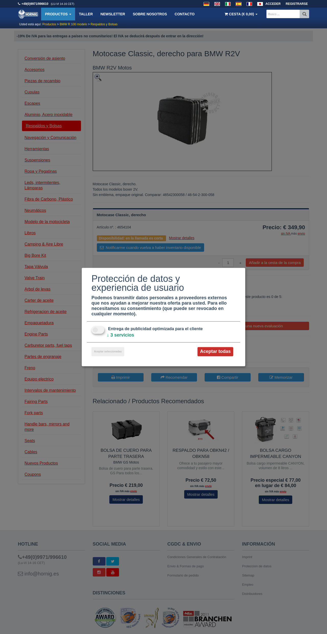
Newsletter (112, 14)
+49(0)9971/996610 (34, 4)
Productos (58, 14)
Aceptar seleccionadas (108, 351)
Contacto (185, 14)
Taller (86, 14)
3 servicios (120, 335)
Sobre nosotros (150, 14)
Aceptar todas (215, 351)
